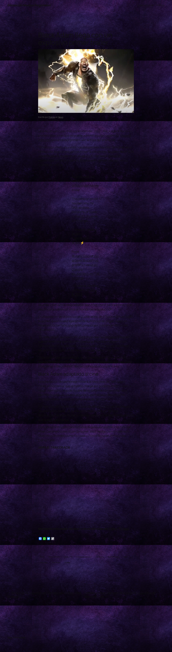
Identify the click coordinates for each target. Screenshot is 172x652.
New (125, 556)
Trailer (67, 562)
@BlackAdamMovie (85, 185)
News (60, 117)
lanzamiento (113, 556)
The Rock (56, 562)
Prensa (52, 117)
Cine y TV (68, 556)
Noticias (43, 562)
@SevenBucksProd (85, 260)
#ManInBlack (81, 256)
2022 (42, 556)
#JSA (95, 256)
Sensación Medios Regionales (29, 5)
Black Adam (54, 556)
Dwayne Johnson (84, 556)
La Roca (100, 556)
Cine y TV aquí (119, 529)
